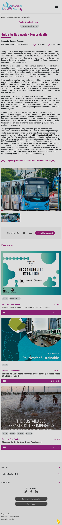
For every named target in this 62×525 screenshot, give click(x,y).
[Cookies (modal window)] (58, 521)
